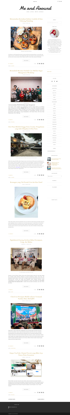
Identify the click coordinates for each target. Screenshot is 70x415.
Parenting (54, 122)
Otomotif (54, 119)
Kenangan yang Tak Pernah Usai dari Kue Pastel (26, 182)
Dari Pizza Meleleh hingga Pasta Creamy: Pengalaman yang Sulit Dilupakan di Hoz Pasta (26, 128)
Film (54, 106)
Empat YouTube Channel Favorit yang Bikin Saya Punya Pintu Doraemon (26, 354)
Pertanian (54, 128)
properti (54, 142)
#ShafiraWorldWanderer (51, 151)
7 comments (10, 175)
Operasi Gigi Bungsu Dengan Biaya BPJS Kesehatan (56, 159)
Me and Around (13, 413)
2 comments (10, 289)
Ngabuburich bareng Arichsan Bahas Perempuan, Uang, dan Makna (26, 241)
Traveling (54, 137)
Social (54, 131)
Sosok (54, 133)
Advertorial (13, 348)
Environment (54, 101)
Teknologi (54, 135)
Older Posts (41, 399)
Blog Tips (54, 92)
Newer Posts (12, 399)
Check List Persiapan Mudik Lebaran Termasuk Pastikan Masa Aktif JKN (26, 298)
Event (12, 291)
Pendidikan (54, 124)
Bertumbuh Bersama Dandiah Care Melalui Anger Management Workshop (26, 72)
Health (54, 110)
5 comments (10, 392)
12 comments (10, 233)
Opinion (54, 117)
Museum (54, 115)
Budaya (54, 95)
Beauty (54, 90)
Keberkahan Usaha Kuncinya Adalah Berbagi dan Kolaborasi (56, 168)
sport (54, 144)
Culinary (12, 65)
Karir (54, 113)
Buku (54, 97)
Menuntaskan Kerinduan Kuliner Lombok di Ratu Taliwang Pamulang (26, 20)
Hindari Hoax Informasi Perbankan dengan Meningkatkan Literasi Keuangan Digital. (55, 163)
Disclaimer (16, 413)
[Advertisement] (54, 62)
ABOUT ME (49, 71)
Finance (54, 108)
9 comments (10, 119)
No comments (10, 63)
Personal (13, 394)
